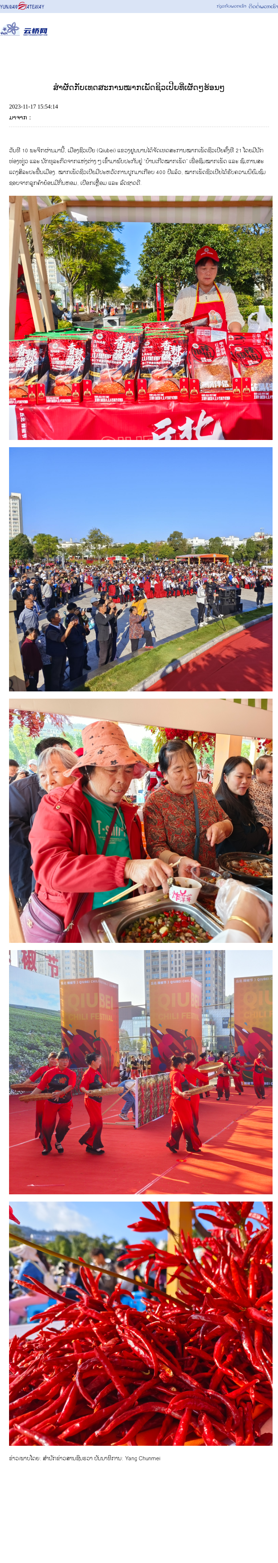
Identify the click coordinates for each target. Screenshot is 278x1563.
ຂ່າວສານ (68, 55)
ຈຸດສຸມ (190, 55)
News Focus (22, 55)
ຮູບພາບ (227, 55)
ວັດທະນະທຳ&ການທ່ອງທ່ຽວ (130, 55)
